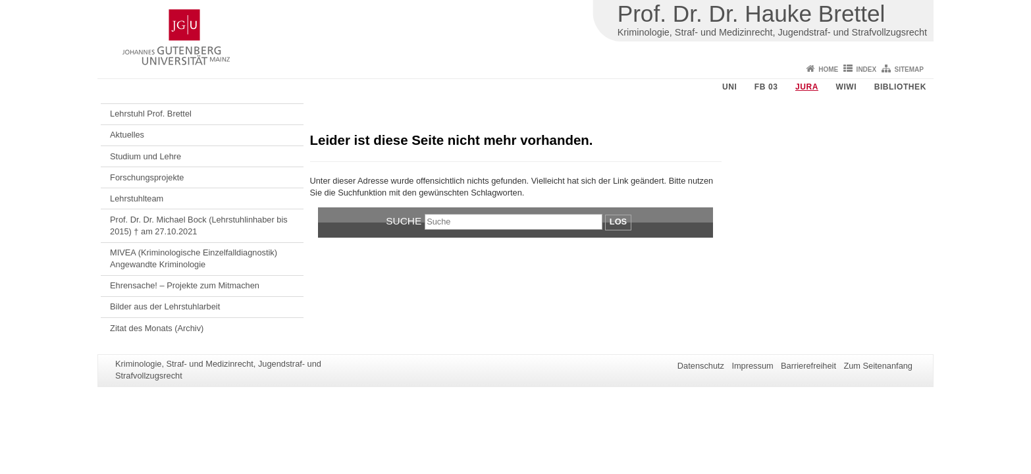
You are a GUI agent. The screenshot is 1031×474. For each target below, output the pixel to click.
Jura (806, 87)
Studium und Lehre (145, 156)
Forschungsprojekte (147, 177)
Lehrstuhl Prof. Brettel (151, 113)
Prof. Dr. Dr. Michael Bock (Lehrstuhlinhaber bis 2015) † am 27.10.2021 (199, 225)
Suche (403, 220)
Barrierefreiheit (808, 366)
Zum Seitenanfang (877, 366)
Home (828, 69)
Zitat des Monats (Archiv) (156, 328)
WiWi (846, 87)
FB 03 (766, 87)
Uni (729, 87)
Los (618, 221)
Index (867, 69)
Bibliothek (900, 87)
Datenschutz (700, 366)
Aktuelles (127, 135)
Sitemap (909, 69)
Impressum (752, 366)
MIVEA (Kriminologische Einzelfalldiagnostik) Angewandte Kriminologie (193, 258)
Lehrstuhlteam (136, 198)
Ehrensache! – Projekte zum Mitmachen (184, 285)
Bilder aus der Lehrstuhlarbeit (165, 306)
